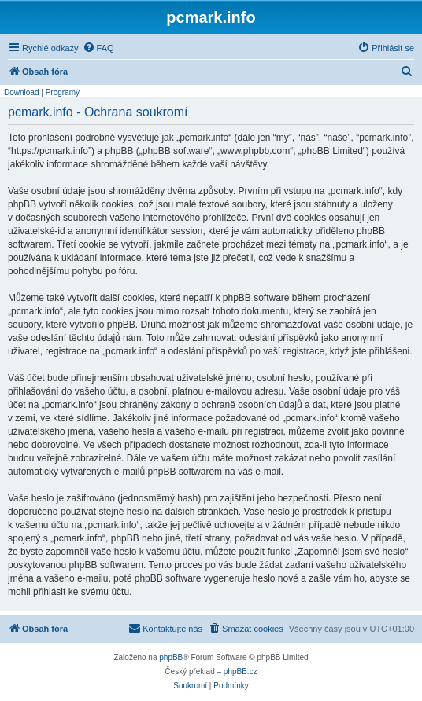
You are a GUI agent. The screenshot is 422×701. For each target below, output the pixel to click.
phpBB (171, 657)
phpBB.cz (240, 671)
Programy (63, 92)
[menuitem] (98, 48)
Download (21, 92)
